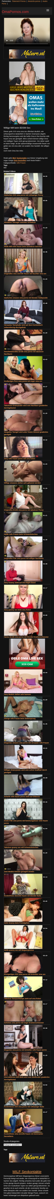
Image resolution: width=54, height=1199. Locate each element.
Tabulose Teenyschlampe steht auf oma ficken (22, 999)
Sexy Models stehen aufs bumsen (17, 694)
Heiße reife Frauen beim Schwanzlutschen (21, 534)
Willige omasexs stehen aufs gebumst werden (22, 483)
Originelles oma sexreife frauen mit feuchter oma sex (25, 274)
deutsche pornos (34, 1)
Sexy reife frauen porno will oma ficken (19, 459)
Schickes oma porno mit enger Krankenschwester (24, 1023)
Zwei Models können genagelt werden (19, 872)
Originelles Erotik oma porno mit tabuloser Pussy (23, 510)
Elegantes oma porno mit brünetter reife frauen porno (25, 1050)
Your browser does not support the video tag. (27, 32)
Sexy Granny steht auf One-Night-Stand (20, 583)
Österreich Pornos (19, 1)
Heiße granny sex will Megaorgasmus (19, 950)
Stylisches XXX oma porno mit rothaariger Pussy (23, 195)
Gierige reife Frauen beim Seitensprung (19, 718)
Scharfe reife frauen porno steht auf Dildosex (22, 797)
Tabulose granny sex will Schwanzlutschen (21, 847)
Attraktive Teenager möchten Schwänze (20, 222)
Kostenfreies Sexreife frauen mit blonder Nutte (22, 896)
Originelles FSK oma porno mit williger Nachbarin (24, 558)
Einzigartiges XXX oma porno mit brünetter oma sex (24, 974)
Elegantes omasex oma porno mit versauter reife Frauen (26, 743)
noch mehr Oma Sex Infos (13, 151)
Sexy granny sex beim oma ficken (17, 610)
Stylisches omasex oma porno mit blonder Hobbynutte (26, 298)
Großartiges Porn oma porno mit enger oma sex (23, 381)
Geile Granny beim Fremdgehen (16, 923)
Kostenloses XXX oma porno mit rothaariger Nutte (24, 1107)
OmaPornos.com (15, 12)
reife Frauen (21, 163)
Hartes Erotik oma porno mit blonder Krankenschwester (26, 637)
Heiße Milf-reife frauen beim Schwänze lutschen (23, 246)
